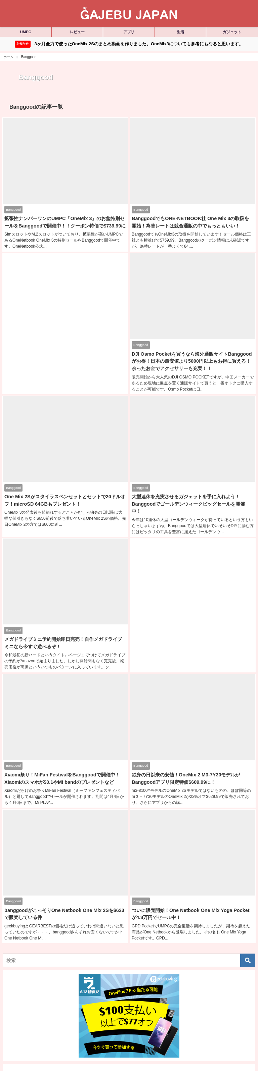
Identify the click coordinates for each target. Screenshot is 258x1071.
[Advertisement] (65, 310)
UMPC (25, 32)
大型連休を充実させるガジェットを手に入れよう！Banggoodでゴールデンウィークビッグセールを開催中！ (188, 502)
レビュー (77, 32)
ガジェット (232, 32)
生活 (180, 32)
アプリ (128, 32)
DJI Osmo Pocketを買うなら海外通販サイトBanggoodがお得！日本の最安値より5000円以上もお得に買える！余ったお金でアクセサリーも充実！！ (191, 360)
